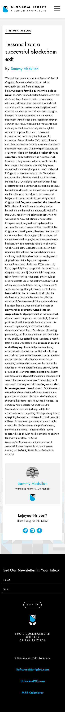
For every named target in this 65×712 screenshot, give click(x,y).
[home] (27, 9)
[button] (57, 9)
